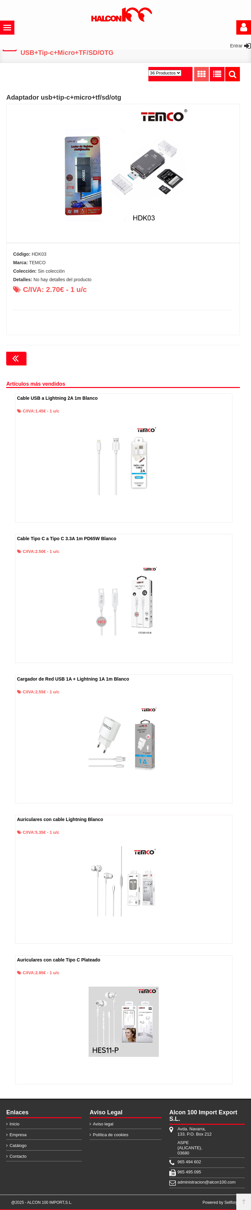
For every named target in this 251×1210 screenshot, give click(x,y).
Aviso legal (103, 1123)
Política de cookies (110, 1134)
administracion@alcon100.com (194, 1182)
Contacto (17, 1156)
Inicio (14, 1123)
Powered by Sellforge (221, 1202)
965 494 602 (189, 1161)
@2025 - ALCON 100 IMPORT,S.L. (41, 1202)
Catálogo (17, 1145)
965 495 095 (189, 1172)
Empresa (17, 1134)
